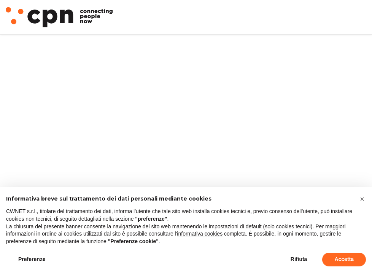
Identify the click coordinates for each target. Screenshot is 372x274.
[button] (362, 199)
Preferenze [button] (32, 259)
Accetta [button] (344, 259)
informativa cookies (200, 234)
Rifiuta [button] (299, 259)
